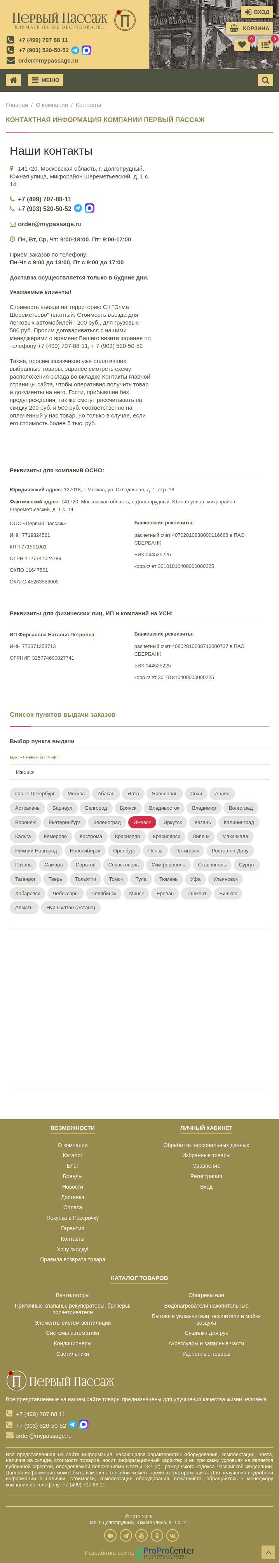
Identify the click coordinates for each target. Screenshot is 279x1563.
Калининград (239, 822)
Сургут (247, 865)
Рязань (23, 865)
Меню (45, 80)
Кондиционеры (73, 1343)
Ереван (165, 893)
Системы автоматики (72, 1333)
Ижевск (142, 822)
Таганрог (25, 879)
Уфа (195, 879)
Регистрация (206, 1176)
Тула (141, 879)
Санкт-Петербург (35, 793)
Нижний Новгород (36, 851)
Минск (136, 893)
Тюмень (168, 879)
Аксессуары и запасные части (206, 1343)
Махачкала (235, 836)
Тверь (55, 879)
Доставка (72, 1197)
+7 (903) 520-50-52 (44, 50)
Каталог (73, 1155)
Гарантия (72, 1228)
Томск (115, 879)
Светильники (72, 1354)
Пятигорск (187, 851)
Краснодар (127, 836)
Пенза (155, 851)
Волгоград (241, 808)
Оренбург (124, 851)
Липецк (201, 836)
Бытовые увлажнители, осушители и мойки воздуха (206, 1319)
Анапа (222, 793)
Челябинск (103, 893)
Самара (53, 865)
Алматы (24, 907)
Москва (76, 793)
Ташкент (196, 893)
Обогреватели (206, 1295)
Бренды (73, 1176)
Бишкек (228, 893)
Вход (206, 1187)
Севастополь (123, 865)
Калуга (23, 836)
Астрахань (27, 808)
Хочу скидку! (72, 1249)
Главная (17, 104)
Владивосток (164, 808)
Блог (72, 1166)
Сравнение (206, 1166)
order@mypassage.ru (48, 60)
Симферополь (168, 865)
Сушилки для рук (206, 1333)
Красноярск (166, 836)
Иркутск (173, 822)
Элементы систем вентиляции (73, 1323)
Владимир (204, 808)
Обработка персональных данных (206, 1145)
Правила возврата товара (72, 1259)
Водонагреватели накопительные (206, 1306)
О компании (52, 104)
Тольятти (85, 879)
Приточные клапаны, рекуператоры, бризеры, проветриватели (73, 1309)
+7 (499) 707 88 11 (43, 40)
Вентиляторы (73, 1295)
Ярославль (165, 793)
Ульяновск (225, 879)
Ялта (133, 793)
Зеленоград (107, 822)
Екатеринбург (64, 822)
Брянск (128, 808)
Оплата (72, 1207)
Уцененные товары (206, 1354)
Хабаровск (27, 893)
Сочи (196, 793)
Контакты (72, 1239)
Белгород (96, 808)
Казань (203, 822)
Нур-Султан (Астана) (70, 907)
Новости (72, 1187)
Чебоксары (66, 893)
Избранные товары (206, 1155)
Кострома (91, 836)
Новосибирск (85, 851)
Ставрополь (212, 865)
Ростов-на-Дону (230, 851)
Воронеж (25, 822)
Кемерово (55, 836)
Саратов (86, 865)
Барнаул (62, 808)
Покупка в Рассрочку (73, 1218)
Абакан (106, 793)
